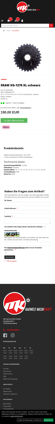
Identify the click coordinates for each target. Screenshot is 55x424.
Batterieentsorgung (10, 379)
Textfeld (7, 216)
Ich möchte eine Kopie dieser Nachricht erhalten (23, 227)
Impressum (7, 371)
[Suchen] (51, 25)
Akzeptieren (48, 420)
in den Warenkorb (14, 120)
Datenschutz (7, 374)
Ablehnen (38, 420)
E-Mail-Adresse (10, 208)
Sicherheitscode (10, 230)
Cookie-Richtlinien (16, 416)
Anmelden (7, 389)
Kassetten (15, 30)
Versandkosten (25, 108)
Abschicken (10, 257)
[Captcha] (27, 244)
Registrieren (7, 391)
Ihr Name (8, 200)
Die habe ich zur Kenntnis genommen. (23, 249)
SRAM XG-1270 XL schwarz (20, 85)
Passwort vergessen (10, 394)
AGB (4, 376)
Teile (8, 30)
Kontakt (6, 369)
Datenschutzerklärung (16, 248)
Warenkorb (7, 404)
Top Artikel (7, 406)
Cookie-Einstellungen (25, 420)
